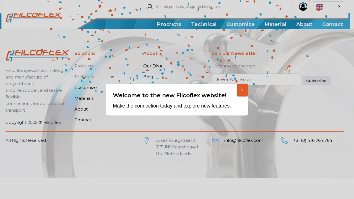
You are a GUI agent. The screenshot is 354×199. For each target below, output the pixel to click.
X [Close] (242, 90)
